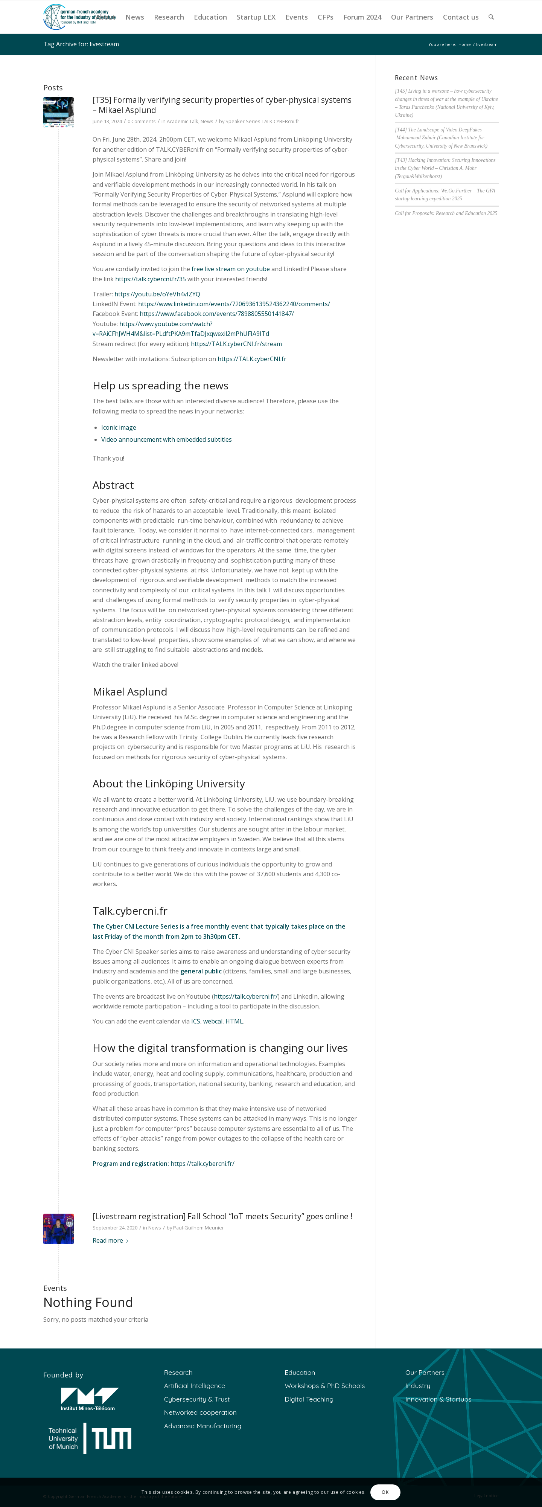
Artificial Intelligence (194, 1385)
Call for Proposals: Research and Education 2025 (446, 213)
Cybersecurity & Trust (197, 1399)
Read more (111, 1240)
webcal (212, 1021)
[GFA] (79, 17)
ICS (195, 1021)
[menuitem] (105, 17)
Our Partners (425, 1372)
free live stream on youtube (231, 269)
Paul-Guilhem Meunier (198, 1227)
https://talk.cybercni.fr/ (246, 996)
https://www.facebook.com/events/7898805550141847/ (217, 314)
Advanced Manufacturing (203, 1426)
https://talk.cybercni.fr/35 (150, 279)
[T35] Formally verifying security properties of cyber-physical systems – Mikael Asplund (222, 105)
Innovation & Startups (438, 1399)
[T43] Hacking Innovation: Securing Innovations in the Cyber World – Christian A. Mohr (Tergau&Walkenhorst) (445, 168)
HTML (234, 1021)
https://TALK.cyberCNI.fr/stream (236, 344)
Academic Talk (182, 121)
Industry (418, 1385)
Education (300, 1372)
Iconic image (118, 427)
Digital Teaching (309, 1399)
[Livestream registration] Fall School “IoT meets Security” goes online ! (223, 1216)
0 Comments (142, 121)
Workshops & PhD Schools (325, 1385)
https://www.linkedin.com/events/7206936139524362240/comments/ (234, 304)
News (207, 121)
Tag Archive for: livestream (81, 44)
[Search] (491, 17)
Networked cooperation (200, 1412)
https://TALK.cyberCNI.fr (252, 359)
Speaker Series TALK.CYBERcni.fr (262, 121)
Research (178, 1372)
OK (385, 1492)
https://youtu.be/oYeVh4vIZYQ (157, 294)
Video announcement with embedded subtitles (166, 439)
